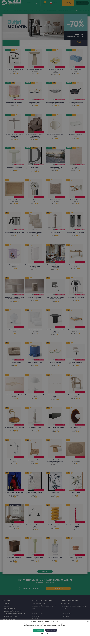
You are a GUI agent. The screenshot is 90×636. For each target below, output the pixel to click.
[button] (45, 633)
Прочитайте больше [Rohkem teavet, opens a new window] (48, 627)
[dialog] (45, 318)
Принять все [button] (38, 630)
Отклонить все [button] (51, 630)
